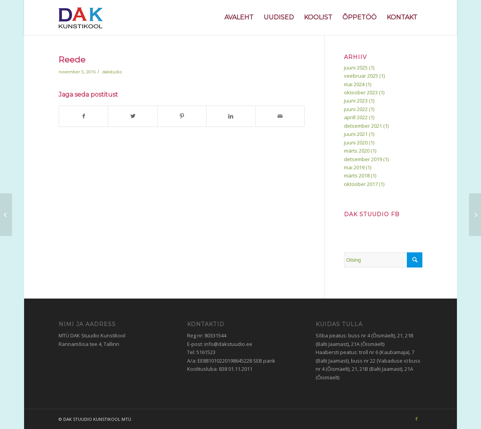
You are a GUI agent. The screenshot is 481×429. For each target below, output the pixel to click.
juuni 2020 (356, 142)
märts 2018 (357, 175)
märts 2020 (357, 150)
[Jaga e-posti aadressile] (280, 116)
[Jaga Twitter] (132, 116)
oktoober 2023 (361, 92)
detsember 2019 (363, 159)
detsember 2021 (363, 125)
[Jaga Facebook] (83, 116)
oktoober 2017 (361, 184)
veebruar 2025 (361, 75)
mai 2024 (354, 84)
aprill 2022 (356, 117)
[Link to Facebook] (416, 419)
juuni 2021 (356, 133)
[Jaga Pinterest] (182, 116)
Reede (72, 59)
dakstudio (112, 72)
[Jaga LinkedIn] (231, 116)
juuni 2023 (356, 100)
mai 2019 (354, 167)
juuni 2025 (356, 67)
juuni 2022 (356, 109)
